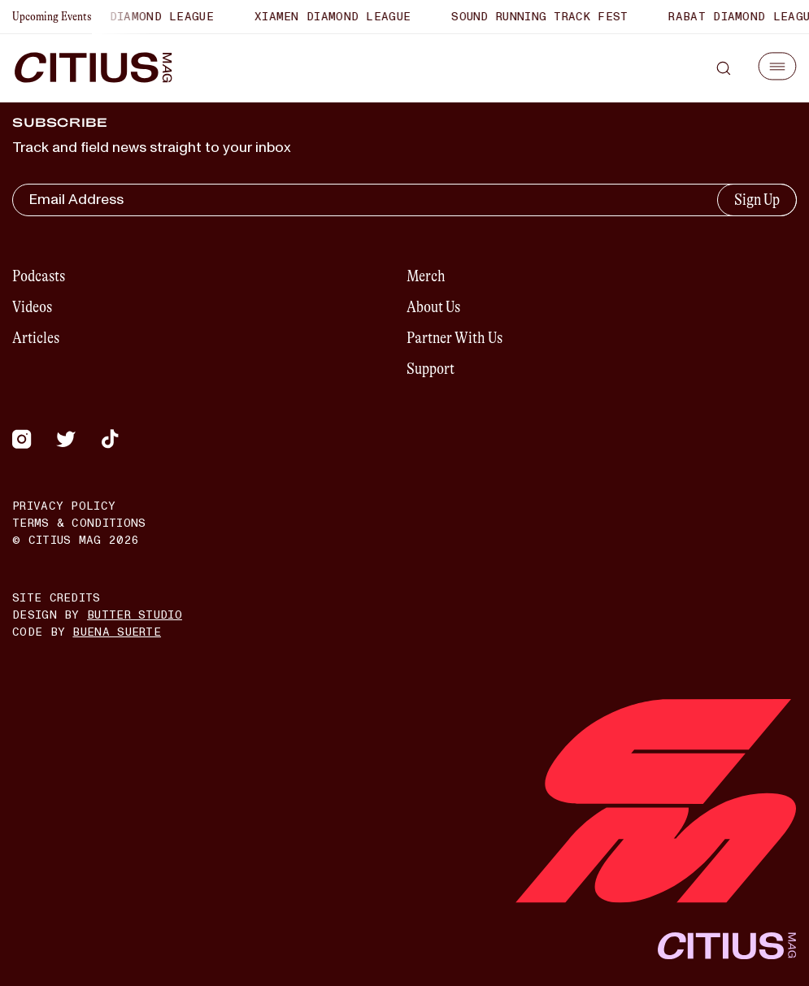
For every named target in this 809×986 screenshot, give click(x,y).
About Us (433, 307)
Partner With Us (454, 337)
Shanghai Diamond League (133, 16)
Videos (32, 307)
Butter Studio (134, 615)
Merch (426, 276)
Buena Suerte (116, 632)
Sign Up (757, 199)
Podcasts (38, 276)
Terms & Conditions (79, 523)
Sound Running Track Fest (543, 16)
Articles (35, 337)
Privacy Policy (63, 506)
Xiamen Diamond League (337, 16)
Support (431, 368)
